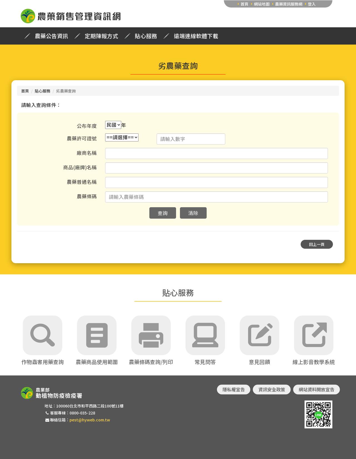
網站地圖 (262, 4)
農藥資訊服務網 (288, 4)
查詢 (163, 212)
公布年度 (87, 125)
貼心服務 (146, 36)
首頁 (244, 4)
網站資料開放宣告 (316, 389)
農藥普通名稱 (82, 181)
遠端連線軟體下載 (196, 36)
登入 (312, 4)
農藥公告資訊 (51, 36)
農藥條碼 (87, 196)
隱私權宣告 (233, 389)
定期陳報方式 (101, 36)
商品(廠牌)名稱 (80, 167)
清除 (193, 212)
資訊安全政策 (271, 389)
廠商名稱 (87, 152)
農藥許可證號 (82, 138)
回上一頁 (317, 244)
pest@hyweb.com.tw (90, 420)
